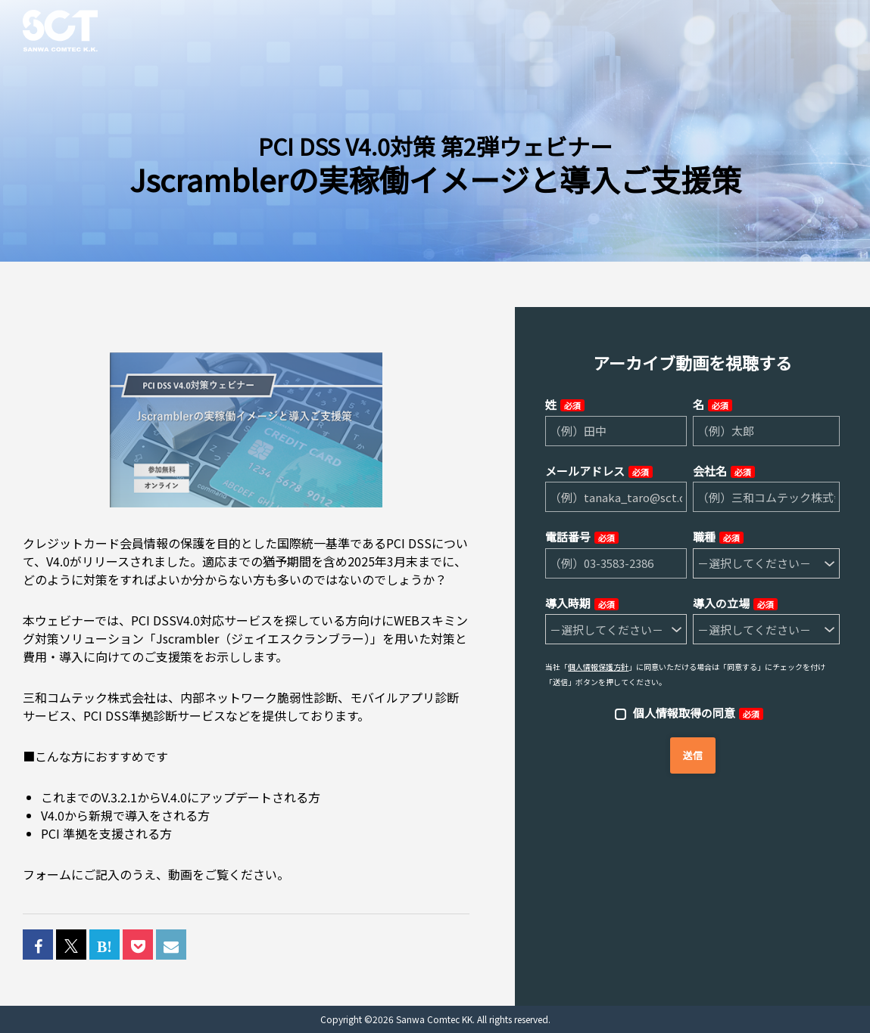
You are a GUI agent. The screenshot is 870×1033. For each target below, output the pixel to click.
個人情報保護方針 (598, 666)
